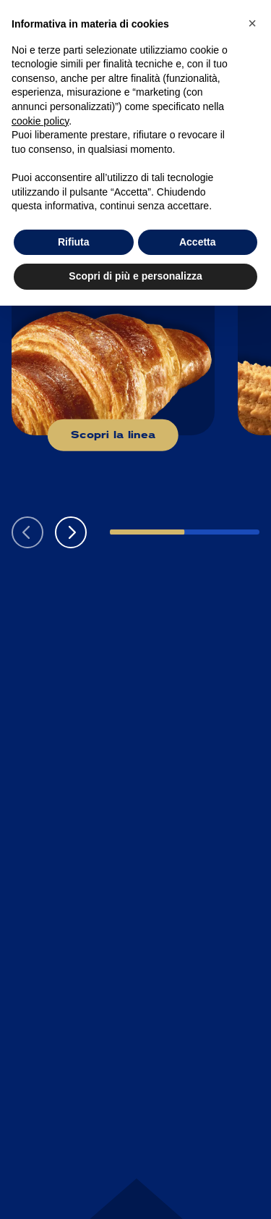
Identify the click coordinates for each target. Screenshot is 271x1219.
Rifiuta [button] (74, 242)
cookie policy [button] (40, 121)
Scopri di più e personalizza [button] (135, 276)
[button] (71, 532)
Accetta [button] (197, 242)
